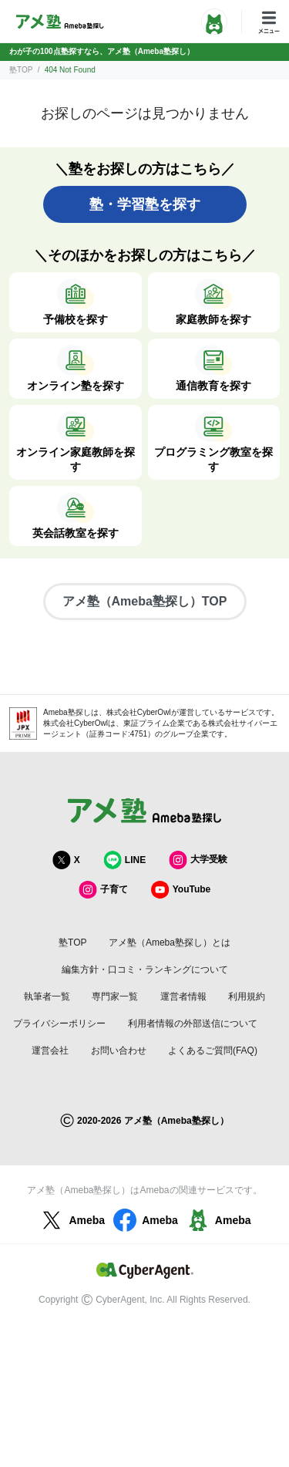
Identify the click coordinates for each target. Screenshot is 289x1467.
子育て (103, 890)
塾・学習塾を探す (144, 204)
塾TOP (20, 70)
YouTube (181, 890)
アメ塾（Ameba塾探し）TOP (144, 601)
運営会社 (50, 1050)
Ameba (71, 1220)
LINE (124, 859)
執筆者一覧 (47, 996)
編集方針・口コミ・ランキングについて (145, 969)
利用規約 (246, 996)
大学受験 (198, 859)
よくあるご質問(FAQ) (212, 1050)
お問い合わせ (118, 1050)
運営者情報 (183, 996)
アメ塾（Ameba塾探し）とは (169, 942)
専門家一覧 (115, 996)
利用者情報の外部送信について (192, 1023)
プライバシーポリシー (59, 1023)
